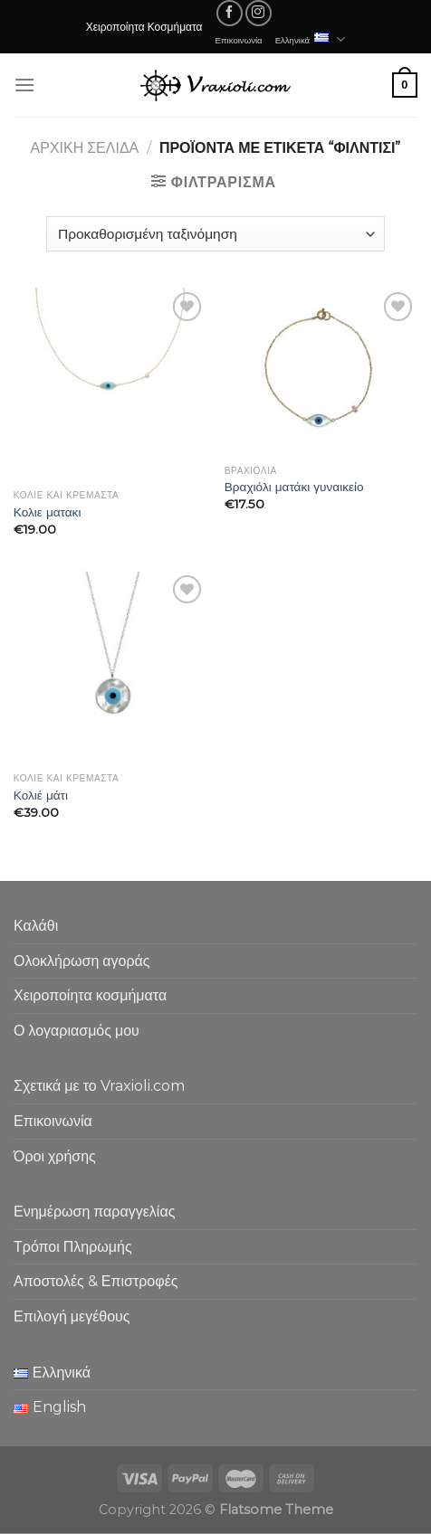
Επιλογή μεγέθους (72, 1316)
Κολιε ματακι (47, 512)
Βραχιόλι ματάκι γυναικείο (294, 486)
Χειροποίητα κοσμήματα (90, 995)
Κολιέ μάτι (41, 795)
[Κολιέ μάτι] (110, 667)
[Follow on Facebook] (229, 13)
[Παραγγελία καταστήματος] (215, 233)
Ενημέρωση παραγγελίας (94, 1211)
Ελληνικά (310, 39)
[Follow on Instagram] (258, 13)
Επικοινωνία (239, 39)
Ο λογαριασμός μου (76, 1030)
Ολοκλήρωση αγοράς (82, 961)
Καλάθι (36, 925)
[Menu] (24, 84)
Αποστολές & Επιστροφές (95, 1281)
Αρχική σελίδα (85, 147)
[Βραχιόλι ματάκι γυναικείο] (321, 372)
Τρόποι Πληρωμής (73, 1246)
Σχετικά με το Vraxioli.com (99, 1085)
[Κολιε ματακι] (110, 384)
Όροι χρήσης (55, 1156)
